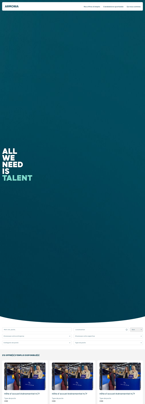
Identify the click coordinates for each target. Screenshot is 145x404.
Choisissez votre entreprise (14, 336)
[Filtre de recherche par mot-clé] (36, 329)
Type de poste (80, 343)
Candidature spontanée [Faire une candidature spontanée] (113, 7)
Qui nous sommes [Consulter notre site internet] (134, 7)
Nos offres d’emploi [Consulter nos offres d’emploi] (92, 7)
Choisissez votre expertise (85, 336)
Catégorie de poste (11, 343)
